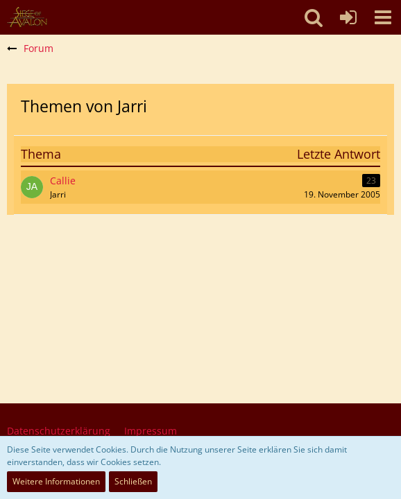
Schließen (133, 481)
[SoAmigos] (27, 17)
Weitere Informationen (56, 481)
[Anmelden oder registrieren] (348, 17)
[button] (383, 17)
